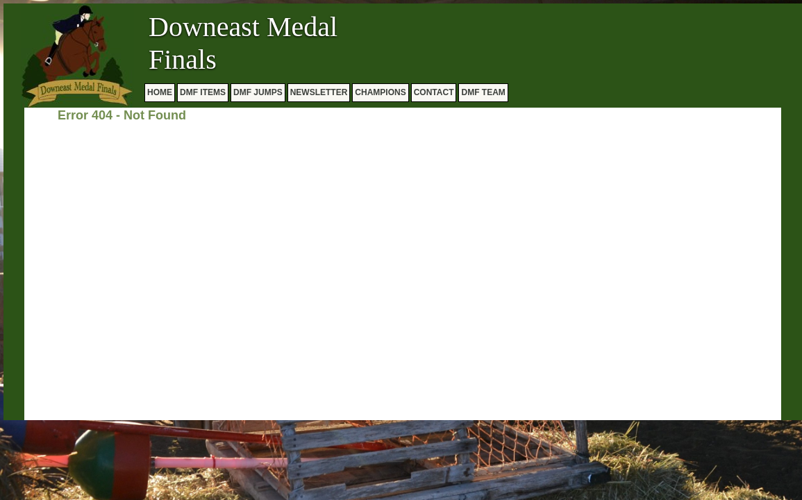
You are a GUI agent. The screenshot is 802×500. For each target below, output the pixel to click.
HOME (159, 92)
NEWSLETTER (319, 92)
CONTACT (434, 92)
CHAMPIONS (380, 92)
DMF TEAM (483, 92)
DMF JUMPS (258, 92)
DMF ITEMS (203, 92)
